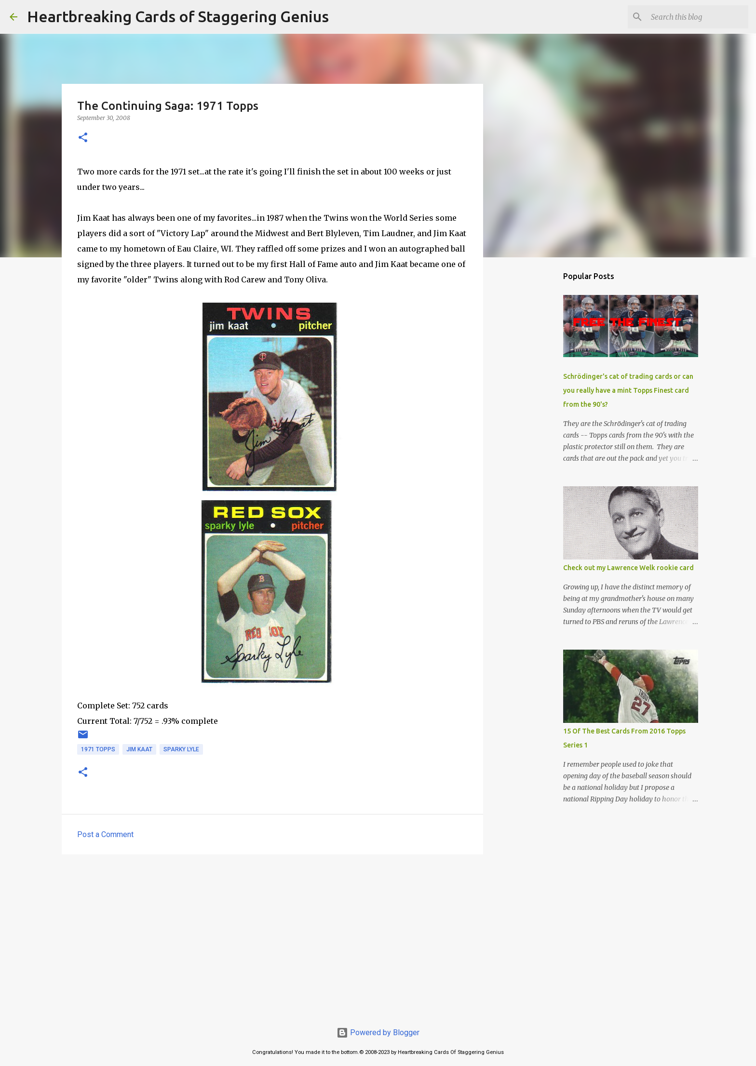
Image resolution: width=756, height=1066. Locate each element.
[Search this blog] (697, 16)
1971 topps (98, 749)
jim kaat (139, 749)
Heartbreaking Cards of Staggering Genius (178, 16)
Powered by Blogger (378, 1032)
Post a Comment (105, 834)
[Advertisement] (272, 936)
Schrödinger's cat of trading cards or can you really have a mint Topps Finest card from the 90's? (628, 390)
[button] (83, 138)
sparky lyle (181, 749)
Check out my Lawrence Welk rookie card (628, 568)
